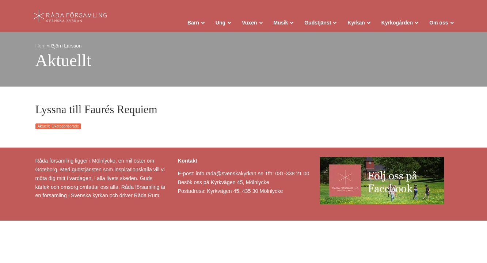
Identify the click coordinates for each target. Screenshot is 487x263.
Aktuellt (44, 126)
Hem (40, 46)
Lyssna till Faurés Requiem (96, 109)
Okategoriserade (65, 126)
